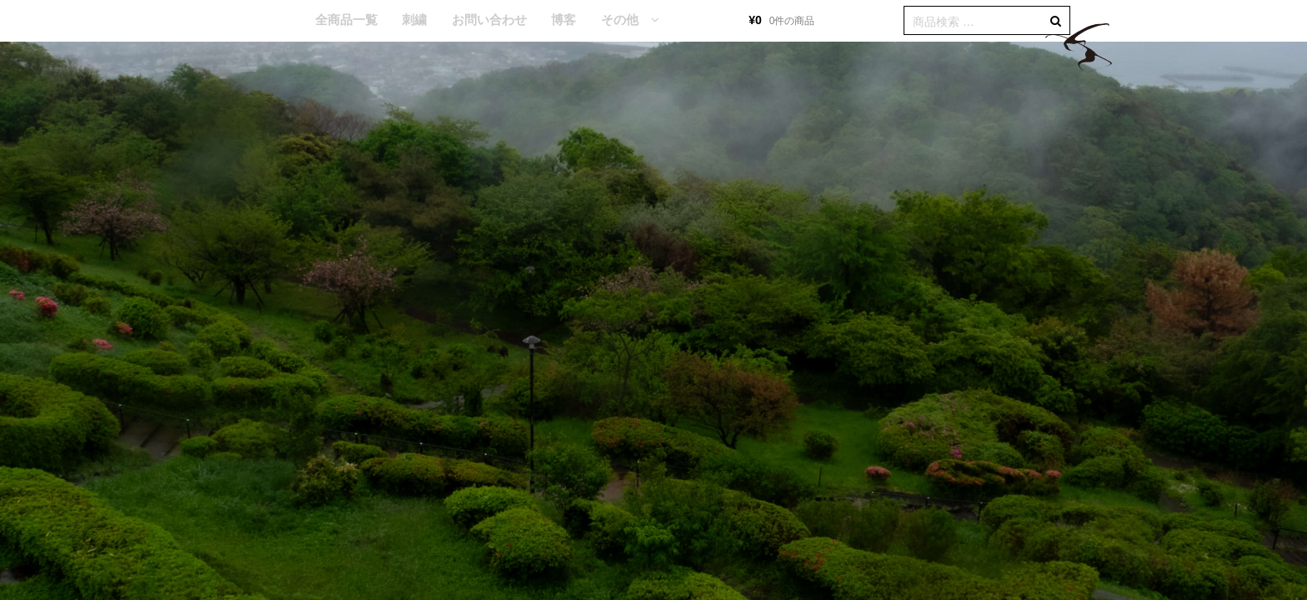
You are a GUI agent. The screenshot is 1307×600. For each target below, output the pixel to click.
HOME (277, 21)
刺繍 (414, 19)
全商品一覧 (346, 19)
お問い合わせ (489, 19)
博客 (563, 19)
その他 (619, 19)
